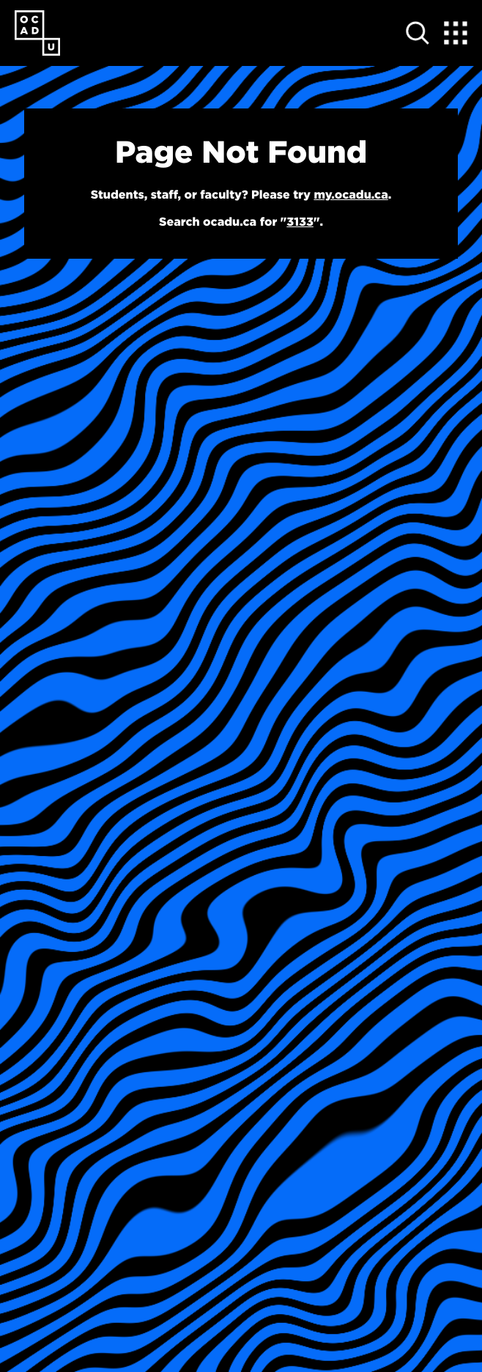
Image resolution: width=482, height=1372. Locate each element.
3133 (300, 222)
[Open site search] (417, 33)
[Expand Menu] (455, 33)
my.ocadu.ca (351, 195)
